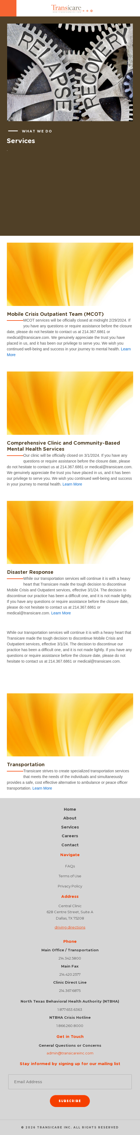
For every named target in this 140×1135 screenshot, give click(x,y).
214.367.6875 (70, 990)
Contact (70, 845)
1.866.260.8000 (69, 1025)
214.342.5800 (70, 958)
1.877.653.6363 (70, 1009)
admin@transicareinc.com (70, 1053)
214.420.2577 (70, 974)
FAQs (70, 866)
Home (70, 809)
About (69, 818)
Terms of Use (70, 876)
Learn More (72, 484)
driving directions (70, 927)
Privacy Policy (70, 886)
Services (70, 827)
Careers (70, 836)
